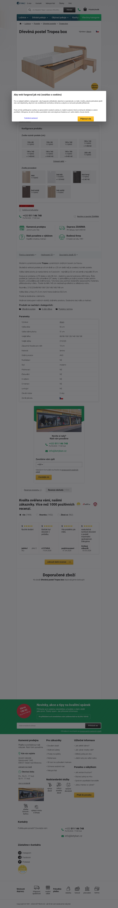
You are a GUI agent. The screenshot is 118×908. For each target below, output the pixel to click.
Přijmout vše (85, 119)
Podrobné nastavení (31, 118)
